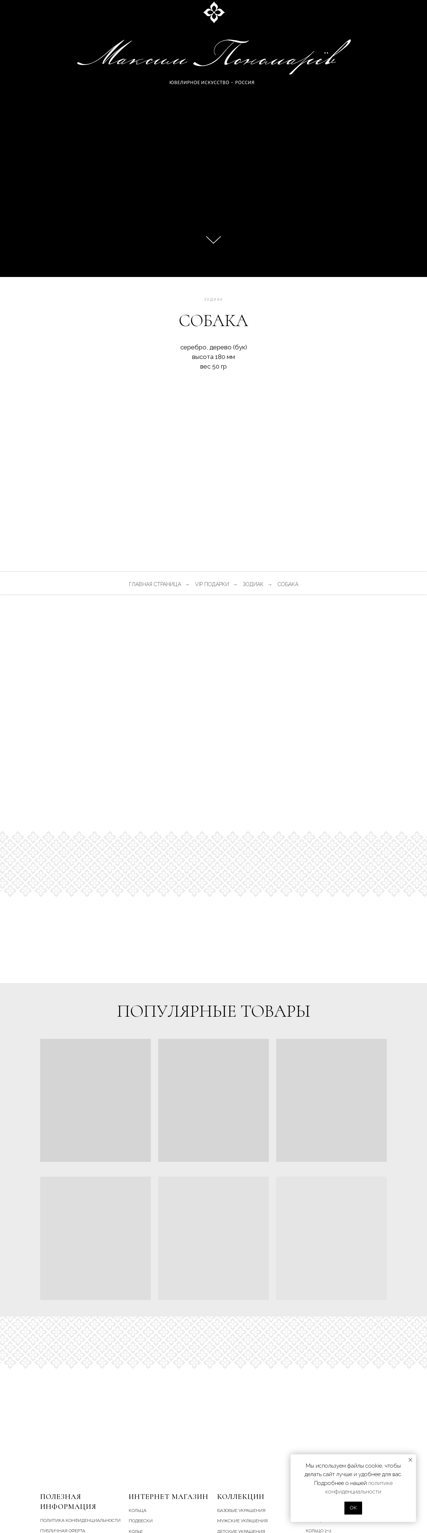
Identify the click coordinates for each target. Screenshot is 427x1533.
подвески (141, 1520)
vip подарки (212, 584)
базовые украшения (241, 1510)
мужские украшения (242, 1520)
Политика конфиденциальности (80, 1520)
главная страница (155, 584)
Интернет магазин (168, 1496)
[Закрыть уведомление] (410, 1460)
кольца (137, 1510)
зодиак (253, 584)
